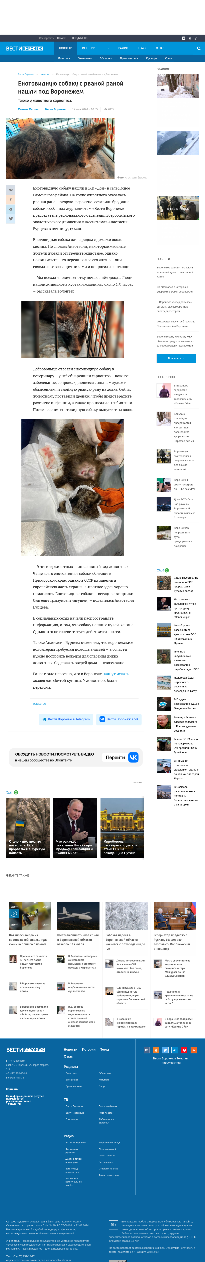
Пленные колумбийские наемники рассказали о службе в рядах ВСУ (186, 633)
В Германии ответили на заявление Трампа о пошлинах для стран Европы (186, 742)
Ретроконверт (107, 1161)
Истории (88, 48)
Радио (123, 48)
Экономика (85, 58)
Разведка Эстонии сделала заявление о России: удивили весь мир (185, 696)
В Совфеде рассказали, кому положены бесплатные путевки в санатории (186, 768)
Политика (64, 58)
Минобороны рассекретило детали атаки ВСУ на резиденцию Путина (185, 606)
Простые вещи (107, 1155)
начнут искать (115, 674)
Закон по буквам (108, 1106)
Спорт (168, 58)
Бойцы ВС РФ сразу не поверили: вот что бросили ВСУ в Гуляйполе (186, 718)
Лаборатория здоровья (106, 1121)
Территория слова (109, 1174)
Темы (142, 48)
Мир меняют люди (109, 1142)
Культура (151, 58)
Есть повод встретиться (72, 1170)
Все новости (176, 330)
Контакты (12, 1089)
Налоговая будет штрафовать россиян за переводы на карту (185, 657)
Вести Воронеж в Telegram (66, 719)
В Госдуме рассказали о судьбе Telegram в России (186, 676)
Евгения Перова (28, 109)
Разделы (71, 1066)
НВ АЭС (61, 38)
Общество (106, 58)
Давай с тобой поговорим (73, 1160)
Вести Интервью (74, 1112)
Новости (65, 48)
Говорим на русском (71, 1151)
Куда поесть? (106, 1112)
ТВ (107, 48)
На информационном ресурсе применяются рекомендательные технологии (25, 1100)
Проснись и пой (108, 1149)
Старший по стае (108, 1168)
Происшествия (129, 58)
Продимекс (79, 38)
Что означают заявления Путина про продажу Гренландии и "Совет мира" (185, 580)
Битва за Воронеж (75, 1142)
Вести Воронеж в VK (118, 719)
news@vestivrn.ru (60, 1260)
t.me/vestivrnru (171, 1062)
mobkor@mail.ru (15, 1077)
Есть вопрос (72, 1119)
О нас (160, 48)
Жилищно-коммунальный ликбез (73, 1182)
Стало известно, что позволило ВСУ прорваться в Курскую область (186, 557)
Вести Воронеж (55, 109)
